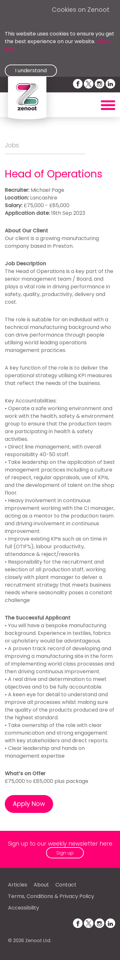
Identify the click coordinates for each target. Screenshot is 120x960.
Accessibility (23, 907)
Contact (65, 884)
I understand (31, 70)
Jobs (12, 145)
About (41, 884)
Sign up (65, 852)
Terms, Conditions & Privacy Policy (51, 896)
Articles (17, 884)
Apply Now (29, 804)
